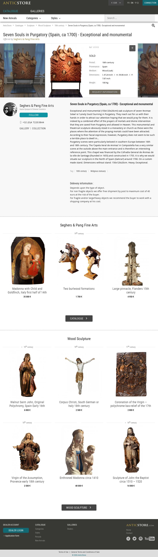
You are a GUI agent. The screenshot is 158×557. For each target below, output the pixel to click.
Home (128, 529)
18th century (59, 25)
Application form (12, 535)
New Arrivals (10, 18)
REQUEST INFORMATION (104, 91)
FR (128, 2)
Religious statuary (98, 171)
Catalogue (19, 25)
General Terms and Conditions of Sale (85, 551)
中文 (137, 2)
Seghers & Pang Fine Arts (37, 105)
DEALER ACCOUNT (11, 524)
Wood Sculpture (44, 25)
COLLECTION (39, 128)
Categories (39, 528)
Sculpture (30, 25)
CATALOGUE (10, 11)
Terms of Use (63, 551)
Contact (129, 532)
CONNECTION (150, 2)
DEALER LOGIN (16, 530)
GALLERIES (37, 11)
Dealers (70, 528)
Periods (38, 536)
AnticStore (7, 25)
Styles (37, 532)
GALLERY (24, 128)
